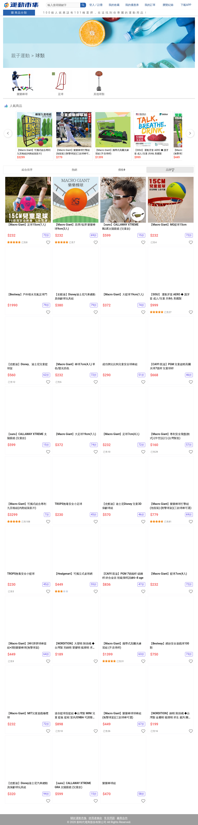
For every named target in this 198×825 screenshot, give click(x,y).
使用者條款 (95, 818)
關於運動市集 (78, 818)
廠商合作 (122, 818)
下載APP (186, 4)
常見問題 (109, 818)
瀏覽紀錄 (168, 4)
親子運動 (20, 55)
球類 (40, 55)
